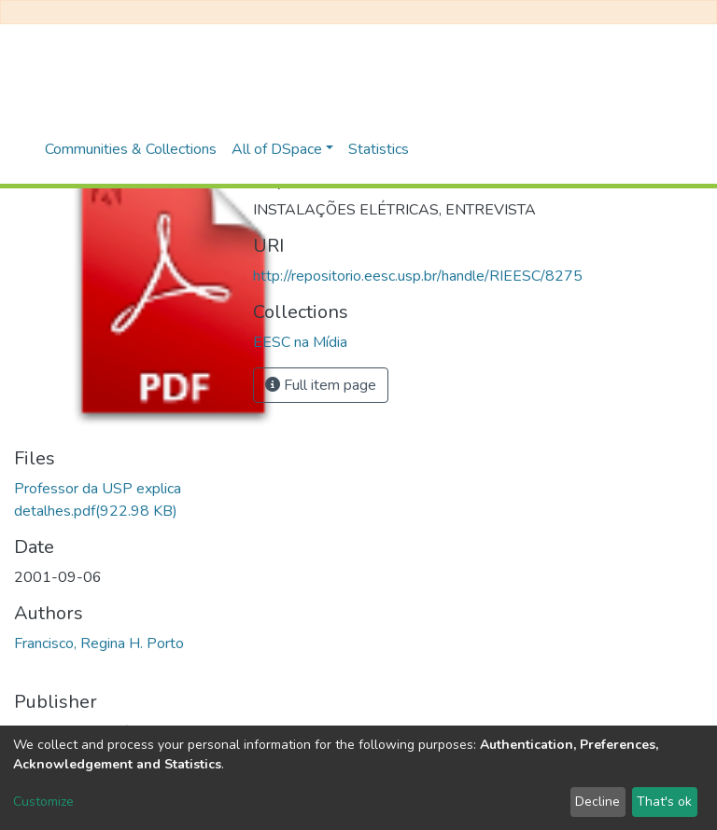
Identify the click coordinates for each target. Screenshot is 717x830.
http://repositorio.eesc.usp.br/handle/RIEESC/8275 (418, 276)
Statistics (378, 149)
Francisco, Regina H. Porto (99, 643)
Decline (597, 801)
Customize (43, 801)
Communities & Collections (131, 149)
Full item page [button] (320, 385)
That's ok (664, 801)
